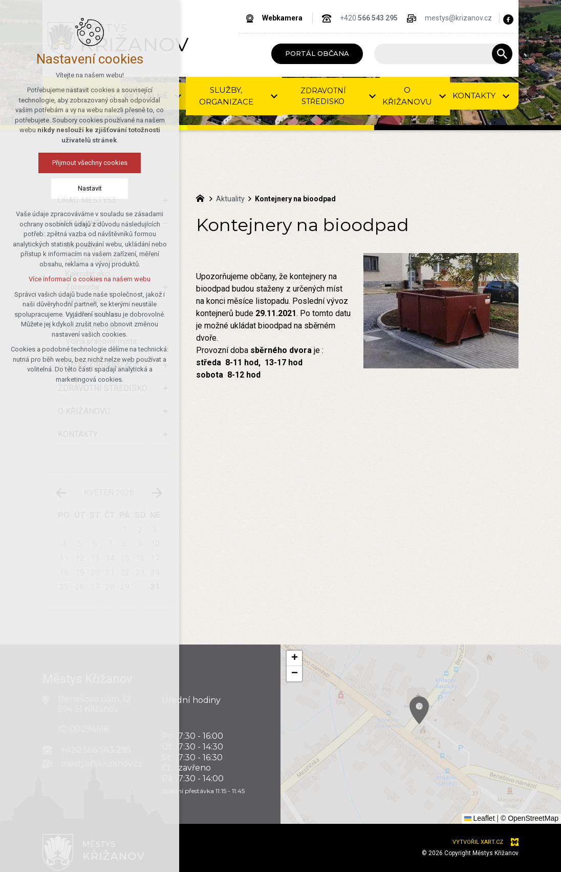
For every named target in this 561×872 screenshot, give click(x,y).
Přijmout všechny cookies (89, 163)
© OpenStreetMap (529, 818)
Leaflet (479, 818)
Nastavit (89, 188)
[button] (488, 752)
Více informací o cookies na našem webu (89, 279)
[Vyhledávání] (502, 54)
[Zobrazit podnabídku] (274, 96)
